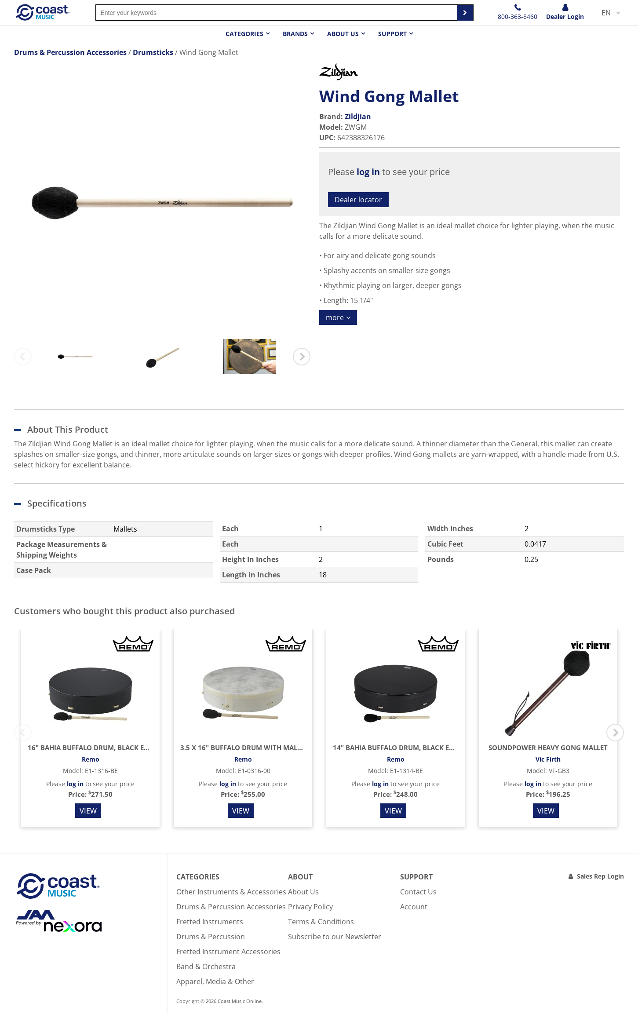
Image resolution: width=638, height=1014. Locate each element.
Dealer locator (358, 199)
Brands (295, 33)
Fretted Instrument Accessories (228, 951)
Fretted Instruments (209, 921)
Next (301, 356)
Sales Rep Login (600, 876)
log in (368, 172)
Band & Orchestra (206, 966)
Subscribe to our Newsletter (334, 936)
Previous (23, 356)
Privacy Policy (310, 907)
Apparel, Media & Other (215, 981)
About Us (303, 892)
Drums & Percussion (210, 936)
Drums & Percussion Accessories (231, 907)
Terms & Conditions (321, 921)
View (88, 811)
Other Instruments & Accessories (231, 892)
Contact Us (418, 892)
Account (413, 907)
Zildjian (358, 116)
